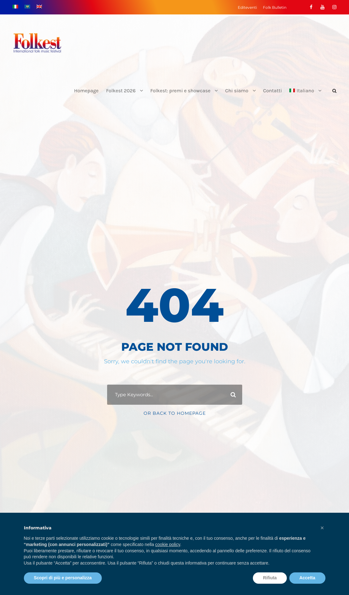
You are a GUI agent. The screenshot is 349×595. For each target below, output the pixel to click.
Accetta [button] (307, 577)
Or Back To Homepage (175, 413)
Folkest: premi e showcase (180, 91)
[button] (322, 528)
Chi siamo (236, 91)
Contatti (272, 91)
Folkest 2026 (121, 91)
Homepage (86, 91)
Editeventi (247, 7)
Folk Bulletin (274, 7)
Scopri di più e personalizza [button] (63, 577)
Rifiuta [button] (270, 577)
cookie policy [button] (167, 544)
